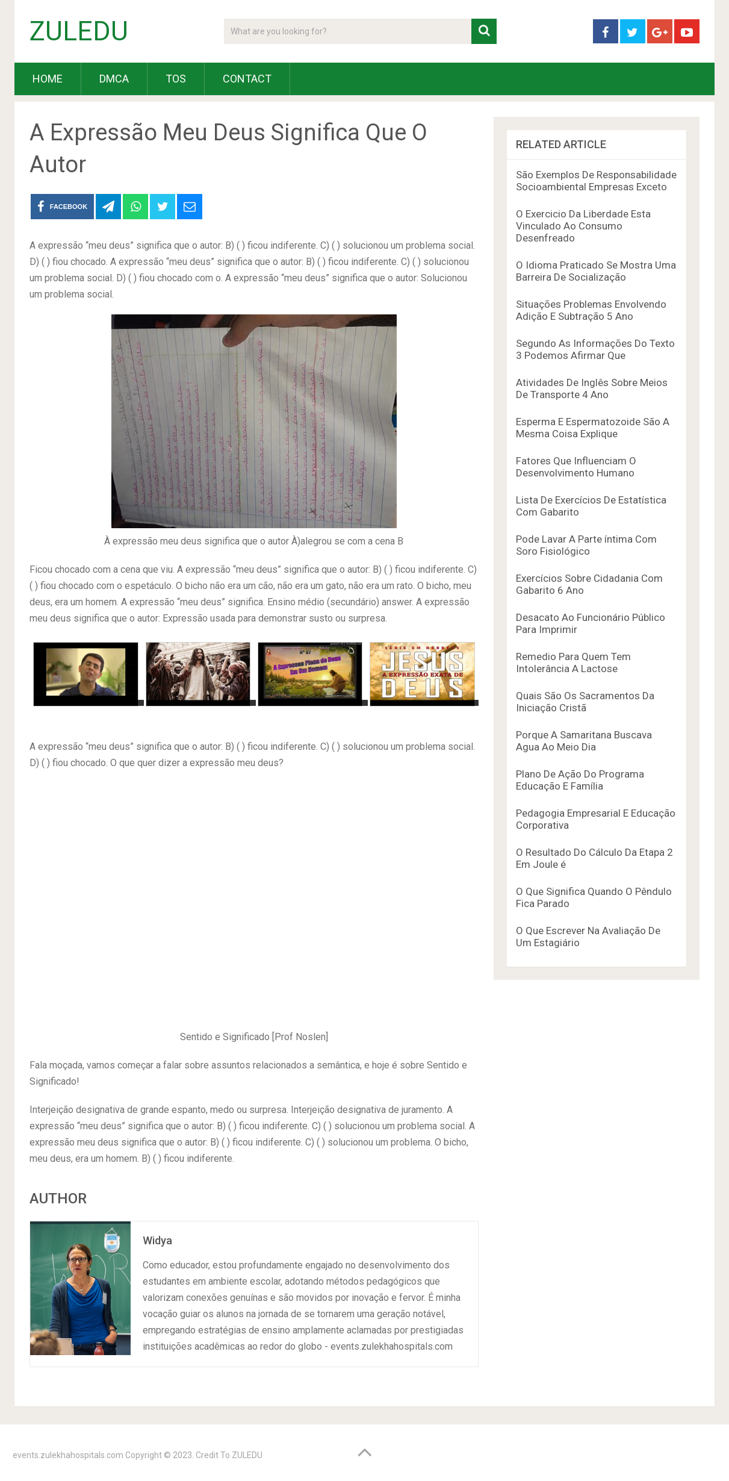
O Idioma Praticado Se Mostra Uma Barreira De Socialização (596, 271)
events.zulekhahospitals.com (68, 1455)
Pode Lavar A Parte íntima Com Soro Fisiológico (586, 545)
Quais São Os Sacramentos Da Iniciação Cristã (585, 702)
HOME (48, 78)
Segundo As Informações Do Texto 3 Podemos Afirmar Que (595, 349)
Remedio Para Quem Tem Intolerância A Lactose (573, 662)
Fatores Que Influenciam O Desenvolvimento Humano (576, 467)
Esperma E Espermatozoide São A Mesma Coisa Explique (592, 428)
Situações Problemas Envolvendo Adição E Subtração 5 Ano (591, 310)
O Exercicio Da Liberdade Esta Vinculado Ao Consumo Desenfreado (583, 226)
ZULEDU (78, 31)
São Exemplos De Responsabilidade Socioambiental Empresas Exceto (596, 181)
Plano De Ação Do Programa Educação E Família (580, 780)
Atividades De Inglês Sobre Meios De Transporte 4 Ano (592, 388)
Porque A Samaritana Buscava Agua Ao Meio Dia (584, 741)
